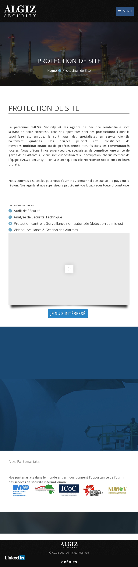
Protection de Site (77, 70)
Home (52, 70)
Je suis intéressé (67, 313)
